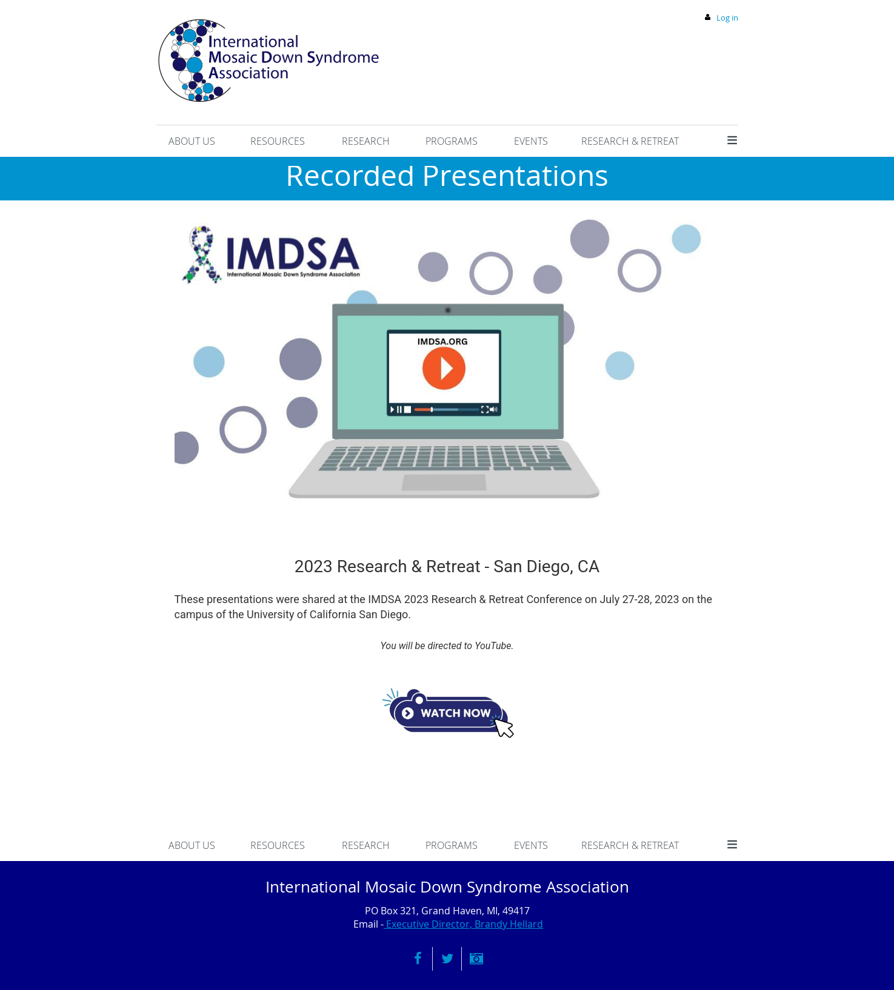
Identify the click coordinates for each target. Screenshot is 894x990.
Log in (727, 17)
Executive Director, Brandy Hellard (463, 924)
